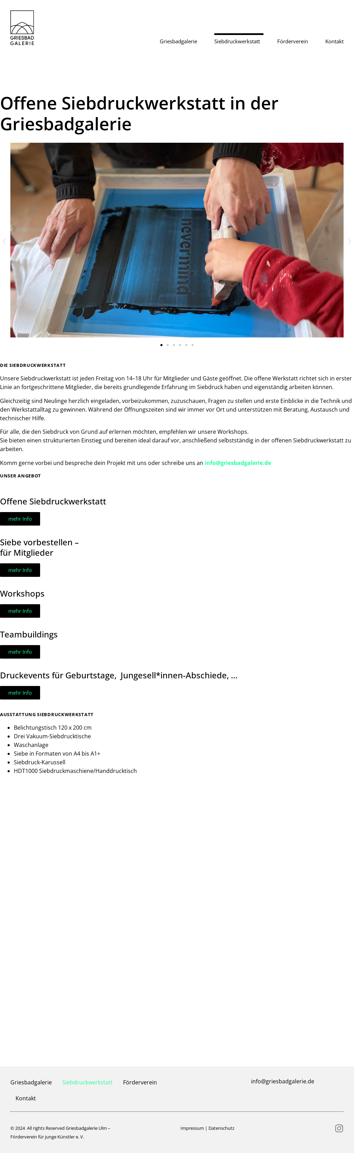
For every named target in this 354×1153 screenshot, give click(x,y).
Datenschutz (221, 1128)
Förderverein (294, 41)
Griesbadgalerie (180, 41)
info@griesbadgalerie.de (238, 463)
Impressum (192, 1128)
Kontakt (334, 41)
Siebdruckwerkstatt (238, 41)
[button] (4, 241)
